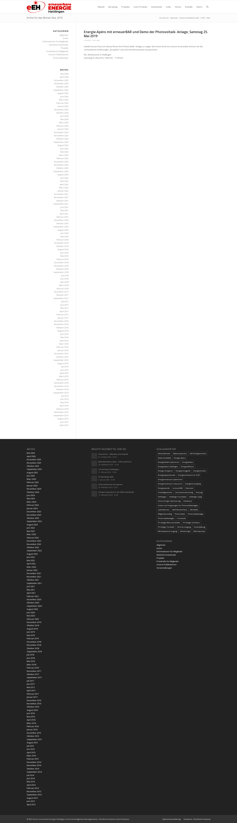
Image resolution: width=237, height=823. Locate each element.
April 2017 (64, 311)
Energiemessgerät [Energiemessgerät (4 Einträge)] (183, 471)
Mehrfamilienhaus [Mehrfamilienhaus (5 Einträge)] (179, 509)
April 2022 (64, 184)
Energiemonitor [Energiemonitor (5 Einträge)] (199, 471)
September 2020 (60, 226)
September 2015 (60, 360)
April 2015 (64, 373)
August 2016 (62, 330)
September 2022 (60, 171)
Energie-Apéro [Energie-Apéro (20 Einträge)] (180, 458)
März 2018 (63, 285)
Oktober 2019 (62, 246)
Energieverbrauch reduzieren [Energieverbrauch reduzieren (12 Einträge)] (170, 484)
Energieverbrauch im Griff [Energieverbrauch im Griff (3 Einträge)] (188, 475)
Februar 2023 (62, 158)
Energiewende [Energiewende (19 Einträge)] (164, 488)
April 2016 (64, 340)
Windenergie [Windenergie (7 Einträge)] (185, 531)
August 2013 (62, 418)
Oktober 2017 (62, 295)
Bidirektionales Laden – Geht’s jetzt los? (114, 462)
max (98, 40)
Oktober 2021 (62, 200)
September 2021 (60, 203)
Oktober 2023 (62, 138)
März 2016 (63, 343)
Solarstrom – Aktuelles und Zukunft (113, 454)
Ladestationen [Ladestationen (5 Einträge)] (163, 509)
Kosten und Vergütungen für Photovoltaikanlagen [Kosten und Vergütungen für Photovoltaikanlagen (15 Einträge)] (178, 505)
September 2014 (60, 392)
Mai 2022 (64, 181)
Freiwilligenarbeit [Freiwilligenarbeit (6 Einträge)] (165, 492)
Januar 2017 (63, 317)
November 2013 (61, 412)
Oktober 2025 (62, 86)
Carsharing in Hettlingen (108, 469)
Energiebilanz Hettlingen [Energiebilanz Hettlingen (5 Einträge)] (168, 466)
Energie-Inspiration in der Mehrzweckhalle (116, 492)
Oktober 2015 (62, 356)
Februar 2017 (62, 314)
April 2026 (64, 77)
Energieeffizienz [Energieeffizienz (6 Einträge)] (187, 466)
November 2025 (61, 83)
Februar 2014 (62, 409)
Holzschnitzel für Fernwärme (110, 484)
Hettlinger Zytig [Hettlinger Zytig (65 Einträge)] (195, 497)
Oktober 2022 (62, 168)
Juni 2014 (64, 399)
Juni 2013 (64, 422)
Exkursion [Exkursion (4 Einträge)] (189, 488)
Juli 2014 (64, 395)
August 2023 (62, 145)
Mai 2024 (64, 119)
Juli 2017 (64, 301)
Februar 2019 (62, 259)
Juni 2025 (64, 96)
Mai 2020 (64, 236)
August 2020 (62, 230)
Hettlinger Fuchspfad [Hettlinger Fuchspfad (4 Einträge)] (177, 497)
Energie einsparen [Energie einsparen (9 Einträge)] (165, 471)
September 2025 (60, 90)
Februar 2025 (62, 103)
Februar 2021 (62, 217)
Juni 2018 (64, 278)
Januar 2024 (63, 129)
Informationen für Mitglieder (55, 41)
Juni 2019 (64, 252)
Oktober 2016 (62, 327)
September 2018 (60, 272)
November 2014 (61, 386)
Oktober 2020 (62, 223)
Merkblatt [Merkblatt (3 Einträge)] (194, 509)
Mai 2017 (64, 308)
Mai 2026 (64, 73)
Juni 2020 (64, 233)
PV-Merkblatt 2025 (105, 477)
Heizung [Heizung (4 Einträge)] (199, 492)
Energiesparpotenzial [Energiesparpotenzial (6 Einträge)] (166, 475)
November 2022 (61, 164)
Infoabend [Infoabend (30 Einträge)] (187, 501)
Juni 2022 (64, 178)
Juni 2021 (64, 207)
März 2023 (63, 155)
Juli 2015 (64, 366)
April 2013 (64, 425)
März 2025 (63, 99)
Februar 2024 (62, 125)
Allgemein (64, 35)
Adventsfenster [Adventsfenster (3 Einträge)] (164, 453)
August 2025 (62, 93)
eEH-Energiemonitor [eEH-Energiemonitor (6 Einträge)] (198, 453)
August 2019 (62, 249)
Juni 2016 (64, 334)
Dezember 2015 (61, 353)
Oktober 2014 (62, 389)
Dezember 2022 (61, 161)
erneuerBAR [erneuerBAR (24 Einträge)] (178, 488)
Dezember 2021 (61, 194)
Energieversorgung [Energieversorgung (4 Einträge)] (193, 484)
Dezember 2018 (61, 262)
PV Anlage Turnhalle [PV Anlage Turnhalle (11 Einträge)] (166, 527)
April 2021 (64, 213)
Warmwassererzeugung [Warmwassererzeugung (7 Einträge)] (167, 531)
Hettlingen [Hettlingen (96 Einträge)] (162, 497)
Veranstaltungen (60, 57)
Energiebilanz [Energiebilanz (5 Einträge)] (187, 462)
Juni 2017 (64, 304)
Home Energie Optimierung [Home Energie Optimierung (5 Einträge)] (169, 501)
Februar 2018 (62, 288)
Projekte (64, 48)
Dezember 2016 (61, 321)
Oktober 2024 (62, 112)
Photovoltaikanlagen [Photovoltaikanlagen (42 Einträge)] (166, 518)
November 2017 (61, 291)
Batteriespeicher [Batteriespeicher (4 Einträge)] (180, 453)
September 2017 (60, 298)
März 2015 (63, 376)
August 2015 (62, 363)
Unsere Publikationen (58, 54)
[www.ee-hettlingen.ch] (49, 7)
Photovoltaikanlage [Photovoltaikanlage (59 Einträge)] (195, 514)
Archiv (88, 40)
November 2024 (61, 109)
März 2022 (63, 187)
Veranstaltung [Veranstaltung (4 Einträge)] (199, 527)
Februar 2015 (62, 379)
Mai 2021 (64, 210)
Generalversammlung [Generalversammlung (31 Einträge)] (184, 492)
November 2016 (61, 324)
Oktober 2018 (62, 269)
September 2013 (60, 415)
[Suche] (207, 7)
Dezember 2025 (61, 80)
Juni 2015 (64, 370)
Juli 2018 (64, 275)
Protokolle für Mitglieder (57, 51)
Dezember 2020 (61, 220)
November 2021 (61, 197)
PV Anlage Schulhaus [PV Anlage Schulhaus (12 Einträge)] (191, 522)
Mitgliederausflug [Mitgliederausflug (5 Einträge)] (165, 514)
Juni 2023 (64, 148)
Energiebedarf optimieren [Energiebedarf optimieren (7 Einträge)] (168, 462)
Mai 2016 (64, 337)
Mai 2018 (64, 282)
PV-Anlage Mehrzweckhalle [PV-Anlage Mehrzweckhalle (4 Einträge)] (169, 522)
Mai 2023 (64, 151)
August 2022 (62, 174)
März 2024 (63, 122)
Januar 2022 (63, 190)
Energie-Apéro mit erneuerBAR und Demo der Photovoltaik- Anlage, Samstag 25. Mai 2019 (146, 34)
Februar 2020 (62, 239)
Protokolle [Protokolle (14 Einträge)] (181, 518)
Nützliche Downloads (58, 44)
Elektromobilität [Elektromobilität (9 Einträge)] (164, 458)
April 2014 (64, 405)
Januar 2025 (63, 106)
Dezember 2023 (61, 132)
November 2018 (61, 265)
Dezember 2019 (61, 242)
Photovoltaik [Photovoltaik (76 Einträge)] (180, 514)
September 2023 (60, 142)
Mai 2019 (64, 256)
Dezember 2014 (61, 382)
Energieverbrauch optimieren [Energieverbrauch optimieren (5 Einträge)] (170, 479)
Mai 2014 (64, 402)
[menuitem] (101, 7)
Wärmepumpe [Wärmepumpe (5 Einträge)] (199, 531)
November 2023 (61, 135)
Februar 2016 (62, 347)
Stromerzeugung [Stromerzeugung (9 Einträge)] (184, 527)
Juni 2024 (64, 116)
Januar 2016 (63, 350)
